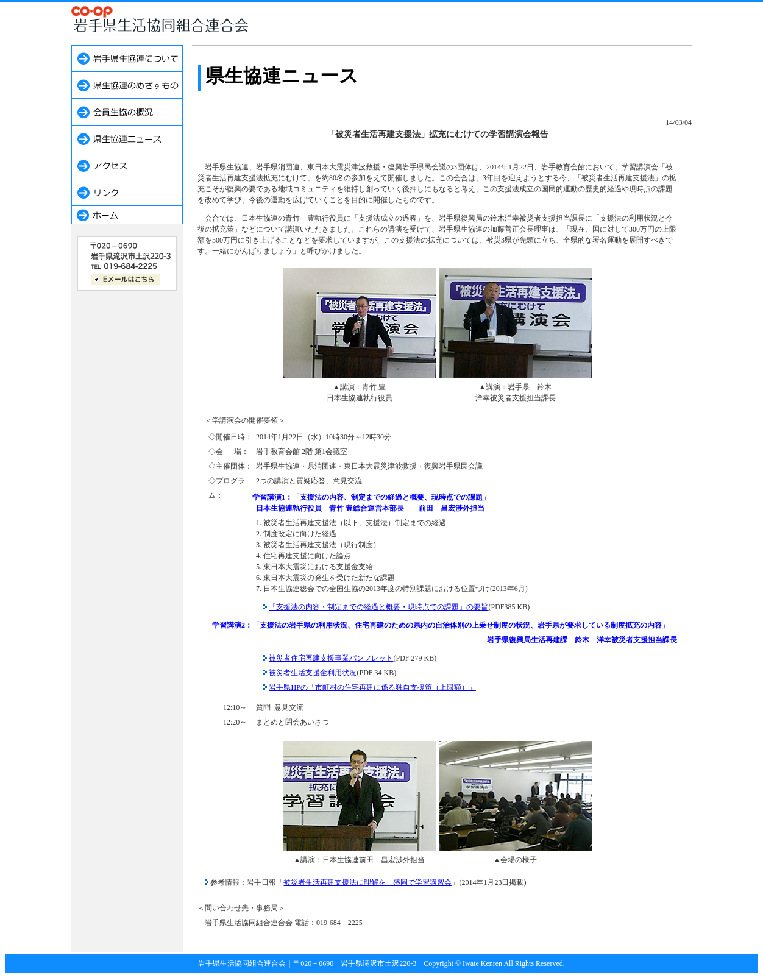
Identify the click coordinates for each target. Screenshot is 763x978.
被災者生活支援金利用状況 (313, 672)
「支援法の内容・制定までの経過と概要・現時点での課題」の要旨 (378, 607)
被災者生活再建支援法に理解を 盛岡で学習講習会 (367, 882)
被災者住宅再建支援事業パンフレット (331, 658)
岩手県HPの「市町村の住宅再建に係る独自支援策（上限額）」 (372, 687)
